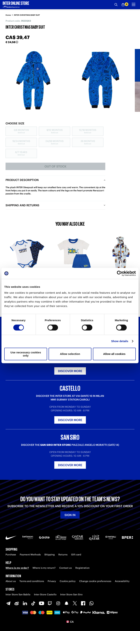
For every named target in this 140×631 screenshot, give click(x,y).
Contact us (65, 567)
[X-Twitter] (75, 603)
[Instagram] (58, 603)
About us (11, 581)
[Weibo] (16, 603)
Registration (82, 567)
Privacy (52, 581)
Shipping (49, 554)
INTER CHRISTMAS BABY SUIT (27, 15)
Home (8, 15)
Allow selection (70, 353)
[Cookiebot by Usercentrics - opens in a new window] (119, 273)
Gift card (76, 554)
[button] (70, 621)
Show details (119, 341)
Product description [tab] (22, 180)
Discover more (70, 371)
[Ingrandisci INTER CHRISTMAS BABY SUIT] (33, 80)
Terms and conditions (31, 581)
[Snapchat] (66, 603)
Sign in (70, 515)
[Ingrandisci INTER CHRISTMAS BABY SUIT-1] (99, 80)
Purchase (11, 554)
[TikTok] (33, 603)
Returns (62, 554)
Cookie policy (68, 581)
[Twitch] (50, 603)
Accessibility (122, 581)
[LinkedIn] (25, 603)
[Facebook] (83, 603)
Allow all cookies (114, 353)
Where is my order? (17, 567)
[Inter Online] (16, 4)
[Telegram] (8, 603)
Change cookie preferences (95, 581)
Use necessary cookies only (26, 354)
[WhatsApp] (91, 603)
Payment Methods (30, 554)
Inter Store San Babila (18, 594)
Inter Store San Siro (71, 594)
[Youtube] (41, 603)
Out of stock (55, 166)
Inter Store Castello (45, 594)
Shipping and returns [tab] (22, 205)
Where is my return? (44, 567)
